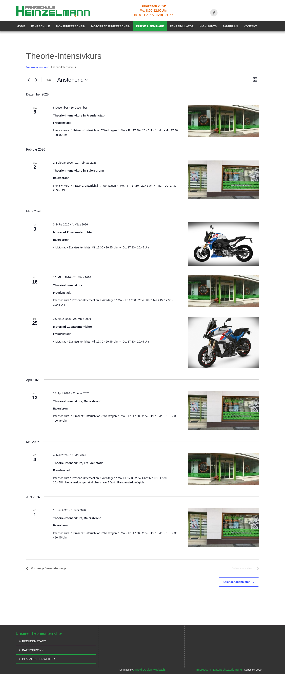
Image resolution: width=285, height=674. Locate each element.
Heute (48, 79)
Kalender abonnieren (236, 581)
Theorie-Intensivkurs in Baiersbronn (78, 170)
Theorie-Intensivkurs (67, 285)
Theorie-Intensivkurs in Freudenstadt (79, 115)
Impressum (203, 669)
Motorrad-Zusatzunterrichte (72, 326)
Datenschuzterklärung (227, 669)
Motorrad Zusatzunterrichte (72, 232)
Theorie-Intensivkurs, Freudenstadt (78, 463)
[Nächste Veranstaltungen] (36, 79)
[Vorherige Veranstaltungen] (28, 79)
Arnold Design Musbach (149, 669)
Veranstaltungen (37, 67)
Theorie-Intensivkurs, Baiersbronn (77, 401)
